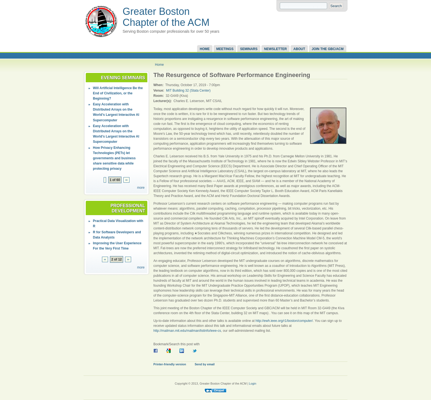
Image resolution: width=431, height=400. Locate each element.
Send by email (205, 364)
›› (126, 180)
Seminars (248, 49)
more (141, 188)
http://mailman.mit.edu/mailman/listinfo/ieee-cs (187, 331)
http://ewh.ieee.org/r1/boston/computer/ (284, 321)
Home (205, 49)
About (299, 49)
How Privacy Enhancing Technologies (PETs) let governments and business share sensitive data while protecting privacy (114, 158)
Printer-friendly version (169, 364)
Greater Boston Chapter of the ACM (166, 17)
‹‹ (105, 259)
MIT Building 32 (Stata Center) (188, 90)
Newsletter (275, 49)
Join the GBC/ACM (328, 49)
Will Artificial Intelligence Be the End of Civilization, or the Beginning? (118, 93)
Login (252, 383)
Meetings (225, 49)
